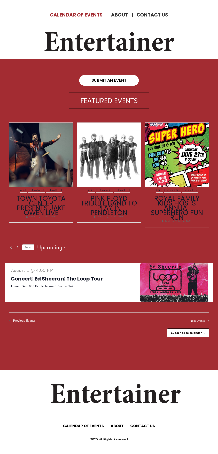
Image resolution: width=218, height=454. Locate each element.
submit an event (109, 80)
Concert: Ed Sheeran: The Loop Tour (57, 278)
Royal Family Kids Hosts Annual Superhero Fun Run (177, 208)
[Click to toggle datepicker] (51, 247)
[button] (105, 231)
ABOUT (119, 15)
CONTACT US (152, 15)
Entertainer (109, 44)
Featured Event (54, 190)
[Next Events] (17, 247)
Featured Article (36, 190)
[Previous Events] (11, 247)
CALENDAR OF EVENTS (76, 15)
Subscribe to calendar (186, 333)
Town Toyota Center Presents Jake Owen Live (41, 205)
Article (23, 190)
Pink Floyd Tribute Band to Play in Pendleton (109, 205)
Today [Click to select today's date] (28, 247)
